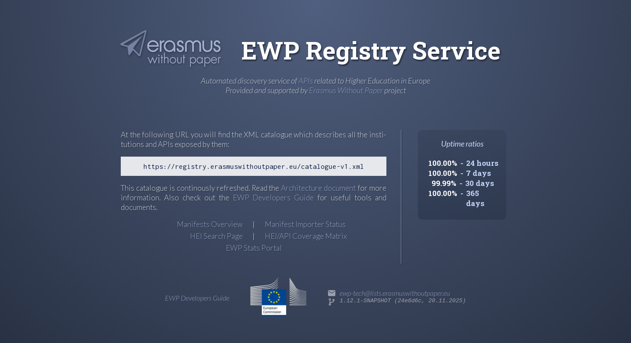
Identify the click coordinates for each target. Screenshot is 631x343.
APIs (305, 80)
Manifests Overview (210, 224)
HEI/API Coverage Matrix (306, 236)
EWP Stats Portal (254, 247)
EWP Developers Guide (273, 197)
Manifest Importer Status (305, 224)
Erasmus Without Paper (346, 90)
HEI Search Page (216, 236)
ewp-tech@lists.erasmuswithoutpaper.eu (395, 293)
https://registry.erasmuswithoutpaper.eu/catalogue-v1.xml (254, 166)
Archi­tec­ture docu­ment (318, 187)
